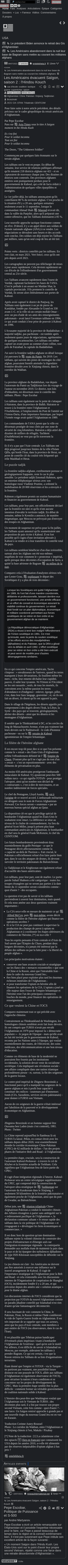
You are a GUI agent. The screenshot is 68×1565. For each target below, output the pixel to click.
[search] (23, 2)
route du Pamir (34, 356)
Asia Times (24, 124)
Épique (45, 8)
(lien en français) (31, 1439)
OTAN (20, 103)
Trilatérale (28, 103)
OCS (9, 103)
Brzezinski (12, 99)
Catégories (56, 8)
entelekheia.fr (39, 63)
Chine (22, 96)
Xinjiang (39, 96)
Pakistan (30, 96)
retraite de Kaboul (42, 733)
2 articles (23, 63)
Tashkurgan (47, 1186)
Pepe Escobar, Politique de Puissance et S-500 (21, 1511)
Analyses (21, 8)
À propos (7, 16)
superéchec (16, 89)
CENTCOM (40, 103)
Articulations (34, 8)
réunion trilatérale (36, 1206)
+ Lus (16, 12)
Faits (12, 8)
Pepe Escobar (14, 92)
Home (5, 8)
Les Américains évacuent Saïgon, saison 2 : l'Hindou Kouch (31, 80)
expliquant (33, 576)
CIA (14, 103)
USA (5, 38)
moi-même (40, 915)
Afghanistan (13, 96)
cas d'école (12, 86)
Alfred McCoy (28, 92)
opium (26, 89)
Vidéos (35, 12)
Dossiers (7, 12)
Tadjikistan (49, 96)
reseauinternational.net (38, 1493)
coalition (23, 86)
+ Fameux (25, 12)
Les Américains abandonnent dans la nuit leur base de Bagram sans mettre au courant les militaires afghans (34, 54)
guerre (7, 89)
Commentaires (48, 12)
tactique (31, 86)
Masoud (42, 210)
